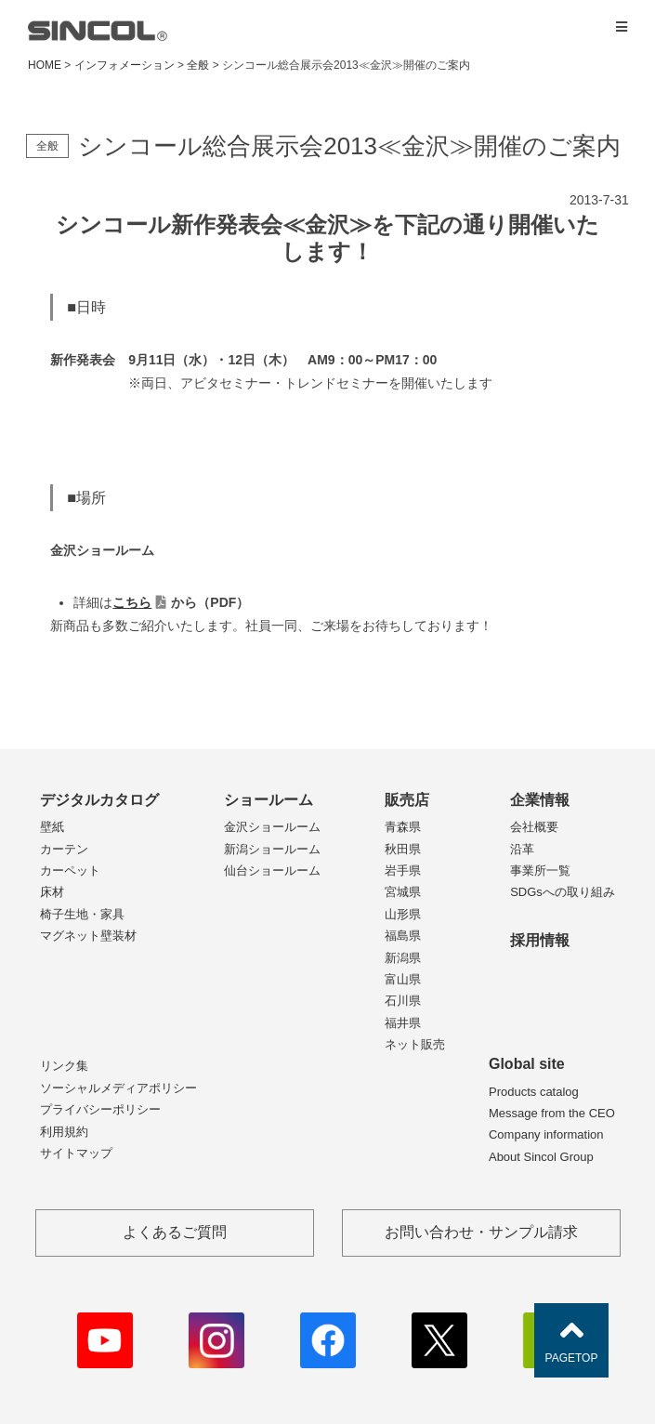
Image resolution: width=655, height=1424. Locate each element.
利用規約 (64, 1132)
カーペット (70, 870)
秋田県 (403, 849)
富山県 (403, 979)
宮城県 (403, 892)
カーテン (64, 849)
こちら (131, 602)
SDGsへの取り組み (562, 892)
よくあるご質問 (175, 1232)
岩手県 (403, 870)
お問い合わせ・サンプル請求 (481, 1232)
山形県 (403, 914)
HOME (44, 65)
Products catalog (534, 1092)
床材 (52, 892)
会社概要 (534, 827)
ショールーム (268, 800)
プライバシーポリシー (100, 1109)
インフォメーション (124, 65)
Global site (527, 1064)
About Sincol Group (541, 1157)
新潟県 (403, 958)
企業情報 (540, 800)
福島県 (403, 936)
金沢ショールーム (272, 827)
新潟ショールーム (272, 849)
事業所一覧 (540, 870)
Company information (546, 1134)
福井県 (403, 1023)
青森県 (403, 827)
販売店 (407, 800)
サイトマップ (76, 1153)
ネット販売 (415, 1044)
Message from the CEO (552, 1113)
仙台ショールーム (272, 870)
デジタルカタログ (99, 800)
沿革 (522, 849)
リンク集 (64, 1066)
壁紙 (52, 827)
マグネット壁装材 (88, 936)
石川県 (403, 1001)
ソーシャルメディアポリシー (118, 1088)
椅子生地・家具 (82, 914)
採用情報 (540, 940)
